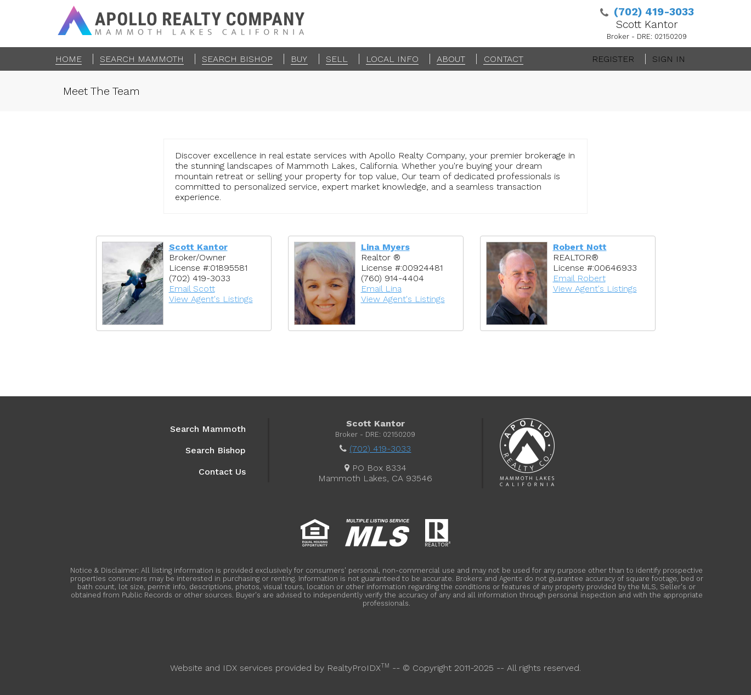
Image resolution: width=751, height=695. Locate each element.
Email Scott (192, 288)
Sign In (668, 59)
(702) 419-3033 (380, 448)
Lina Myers (385, 247)
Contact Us (222, 471)
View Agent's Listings (211, 299)
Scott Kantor (198, 247)
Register (613, 59)
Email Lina (381, 288)
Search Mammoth (208, 429)
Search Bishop (215, 450)
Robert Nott (580, 247)
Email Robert (579, 278)
